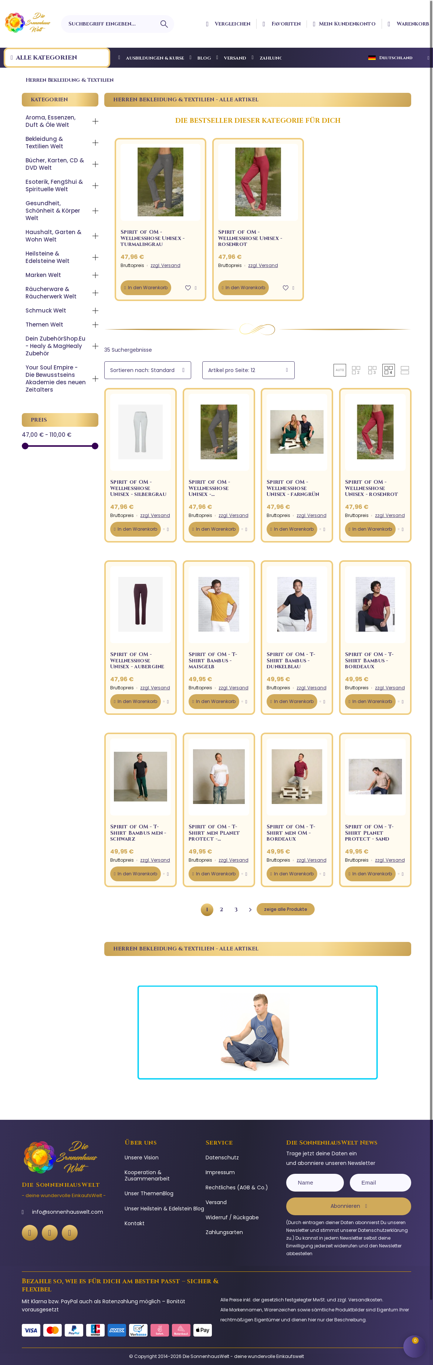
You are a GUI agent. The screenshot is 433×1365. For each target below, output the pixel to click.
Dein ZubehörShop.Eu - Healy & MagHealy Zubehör (55, 346)
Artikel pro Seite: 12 (231, 370)
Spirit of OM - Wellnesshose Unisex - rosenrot (250, 238)
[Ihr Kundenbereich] (344, 24)
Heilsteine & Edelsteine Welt (48, 257)
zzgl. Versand (165, 265)
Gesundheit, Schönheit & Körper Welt (53, 210)
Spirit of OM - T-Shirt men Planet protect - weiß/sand (214, 836)
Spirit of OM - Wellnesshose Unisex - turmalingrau (153, 238)
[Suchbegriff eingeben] (117, 24)
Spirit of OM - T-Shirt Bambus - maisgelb (213, 660)
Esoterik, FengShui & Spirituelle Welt (54, 185)
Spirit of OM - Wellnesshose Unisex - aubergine (137, 660)
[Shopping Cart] (414, 1346)
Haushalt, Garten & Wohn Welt (53, 235)
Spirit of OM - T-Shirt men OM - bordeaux (291, 832)
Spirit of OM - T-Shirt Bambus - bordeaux (369, 660)
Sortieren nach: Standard (142, 370)
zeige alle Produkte (285, 909)
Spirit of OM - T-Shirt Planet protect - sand (369, 832)
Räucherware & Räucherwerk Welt (51, 292)
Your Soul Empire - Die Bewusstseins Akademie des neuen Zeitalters (56, 378)
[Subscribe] (348, 1206)
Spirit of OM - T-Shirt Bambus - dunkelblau (291, 660)
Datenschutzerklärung (383, 1230)
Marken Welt (43, 275)
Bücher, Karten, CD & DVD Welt (55, 164)
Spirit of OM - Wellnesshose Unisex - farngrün (293, 488)
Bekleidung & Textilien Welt (44, 142)
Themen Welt (44, 324)
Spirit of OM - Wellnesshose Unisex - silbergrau (138, 488)
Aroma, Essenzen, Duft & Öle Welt (50, 121)
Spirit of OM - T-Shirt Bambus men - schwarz (138, 832)
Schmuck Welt (46, 310)
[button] (188, 287)
